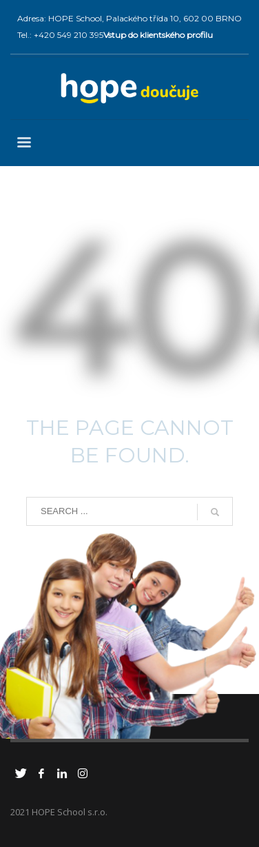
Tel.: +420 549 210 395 (60, 35)
